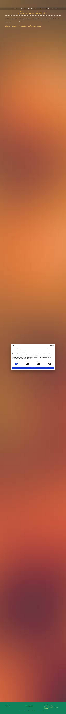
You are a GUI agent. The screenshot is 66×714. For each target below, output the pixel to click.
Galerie (41, 8)
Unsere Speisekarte (32, 8)
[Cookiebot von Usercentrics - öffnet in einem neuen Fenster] (49, 345)
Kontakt (47, 8)
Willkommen (14, 8)
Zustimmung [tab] (18, 348)
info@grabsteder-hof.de (30, 706)
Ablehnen (18, 367)
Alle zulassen (47, 367)
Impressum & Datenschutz (39, 710)
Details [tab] (33, 348)
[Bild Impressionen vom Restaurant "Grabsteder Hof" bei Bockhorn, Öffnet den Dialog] (32, 61)
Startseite (31, 710)
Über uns (23, 8)
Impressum (54, 8)
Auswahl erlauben (33, 367)
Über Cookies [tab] (47, 348)
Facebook (45, 710)
